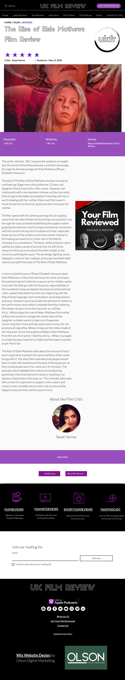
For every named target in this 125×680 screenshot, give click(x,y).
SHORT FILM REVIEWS (78, 509)
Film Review (22, 40)
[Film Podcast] (43, 609)
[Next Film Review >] (76, 473)
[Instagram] (71, 609)
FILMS (17, 22)
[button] (99, 14)
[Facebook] (55, 609)
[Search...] (19, 6)
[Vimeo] (77, 609)
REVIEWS (27, 22)
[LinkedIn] (83, 609)
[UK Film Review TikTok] (49, 609)
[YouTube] (66, 609)
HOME (8, 22)
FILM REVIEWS (13, 509)
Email (15, 552)
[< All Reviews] (49, 473)
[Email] (44, 558)
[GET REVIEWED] (109, 6)
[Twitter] (60, 609)
